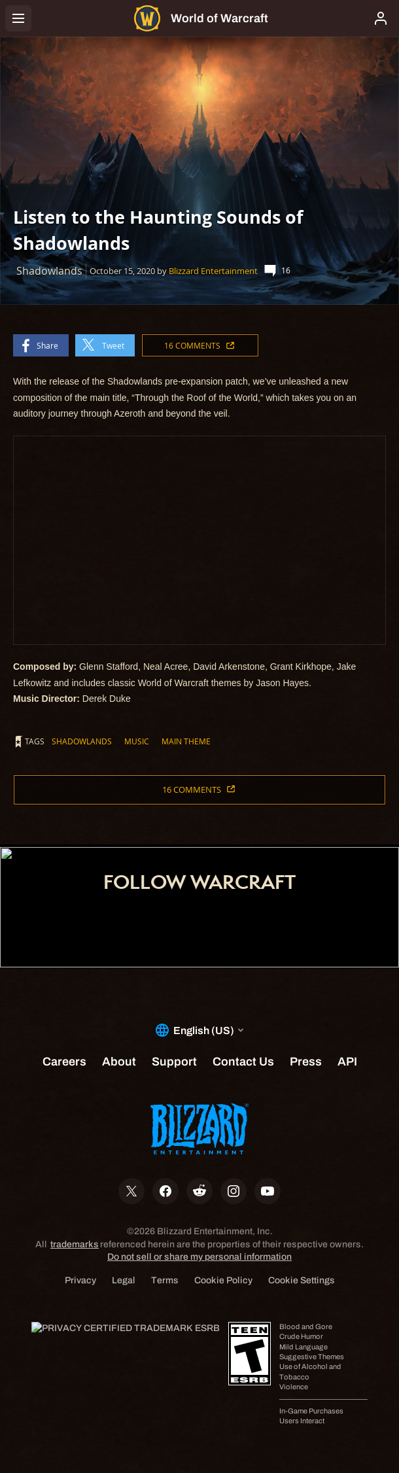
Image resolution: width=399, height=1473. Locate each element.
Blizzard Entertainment (213, 271)
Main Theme (186, 741)
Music (136, 741)
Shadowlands (82, 741)
